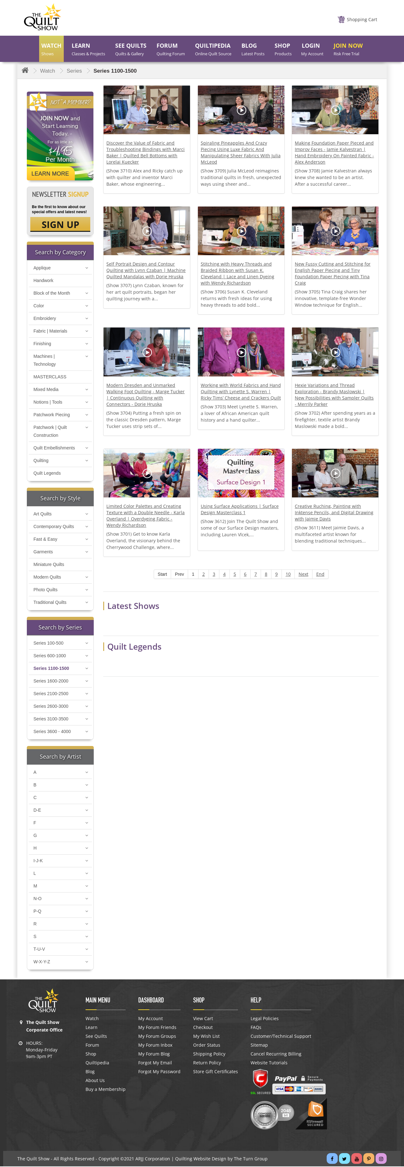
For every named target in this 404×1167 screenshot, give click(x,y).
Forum (92, 1046)
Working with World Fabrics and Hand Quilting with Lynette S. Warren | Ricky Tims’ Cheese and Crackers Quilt (241, 391)
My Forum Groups (157, 1037)
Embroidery (44, 319)
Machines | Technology (44, 360)
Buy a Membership (106, 1090)
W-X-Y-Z (41, 962)
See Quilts (96, 1037)
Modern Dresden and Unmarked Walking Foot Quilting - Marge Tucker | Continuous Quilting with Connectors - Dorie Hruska (145, 394)
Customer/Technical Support (281, 1037)
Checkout (203, 1028)
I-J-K (38, 861)
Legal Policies (265, 1019)
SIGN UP (60, 224)
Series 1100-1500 (51, 668)
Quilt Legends (47, 473)
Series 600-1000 (49, 656)
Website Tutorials (269, 1063)
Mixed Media (45, 390)
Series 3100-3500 (50, 719)
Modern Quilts (47, 577)
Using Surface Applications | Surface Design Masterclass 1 (240, 509)
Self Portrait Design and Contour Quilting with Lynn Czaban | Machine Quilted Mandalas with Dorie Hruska (146, 270)
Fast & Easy (45, 539)
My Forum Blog (154, 1054)
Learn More (50, 174)
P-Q (37, 911)
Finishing (42, 344)
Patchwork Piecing (51, 415)
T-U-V (39, 949)
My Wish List (206, 1037)
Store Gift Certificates (215, 1072)
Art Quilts (42, 514)
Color (38, 306)
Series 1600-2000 (50, 681)
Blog (90, 1072)
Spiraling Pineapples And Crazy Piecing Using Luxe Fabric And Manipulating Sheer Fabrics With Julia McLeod (241, 152)
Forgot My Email (155, 1063)
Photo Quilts (45, 590)
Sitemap (259, 1046)
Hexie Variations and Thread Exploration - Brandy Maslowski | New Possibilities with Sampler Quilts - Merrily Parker (334, 394)
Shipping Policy (209, 1054)
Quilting (40, 461)
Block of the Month (51, 293)
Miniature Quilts (48, 565)
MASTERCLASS (49, 377)
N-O (37, 899)
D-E (37, 810)
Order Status (206, 1046)
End (320, 574)
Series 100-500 (48, 643)
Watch (92, 1019)
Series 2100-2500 (50, 694)
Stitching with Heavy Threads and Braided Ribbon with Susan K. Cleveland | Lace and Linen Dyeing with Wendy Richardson (237, 273)
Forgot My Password (159, 1072)
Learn (92, 1028)
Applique (42, 268)
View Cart (203, 1019)
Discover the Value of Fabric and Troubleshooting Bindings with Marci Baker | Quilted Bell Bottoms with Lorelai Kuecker (145, 152)
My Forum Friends (157, 1028)
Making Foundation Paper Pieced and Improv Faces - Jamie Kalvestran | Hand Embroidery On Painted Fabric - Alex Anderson (334, 152)
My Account (150, 1019)
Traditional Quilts (50, 602)
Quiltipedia (97, 1063)
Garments (43, 552)
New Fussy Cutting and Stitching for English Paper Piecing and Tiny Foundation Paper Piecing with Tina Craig (333, 273)
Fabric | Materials (50, 331)
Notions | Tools (47, 402)
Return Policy (207, 1063)
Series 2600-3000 (50, 706)
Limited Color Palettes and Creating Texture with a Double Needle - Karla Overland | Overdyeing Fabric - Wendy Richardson (145, 515)
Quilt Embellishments (54, 448)
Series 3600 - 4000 (52, 732)
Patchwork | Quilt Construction (50, 431)
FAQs (256, 1028)
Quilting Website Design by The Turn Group (221, 1159)
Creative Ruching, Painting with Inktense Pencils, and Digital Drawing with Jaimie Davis (334, 512)
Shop (91, 1054)
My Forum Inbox (155, 1046)
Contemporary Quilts (53, 527)
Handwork (43, 281)
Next (303, 574)
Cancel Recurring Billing (276, 1054)
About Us (95, 1081)
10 (288, 574)
